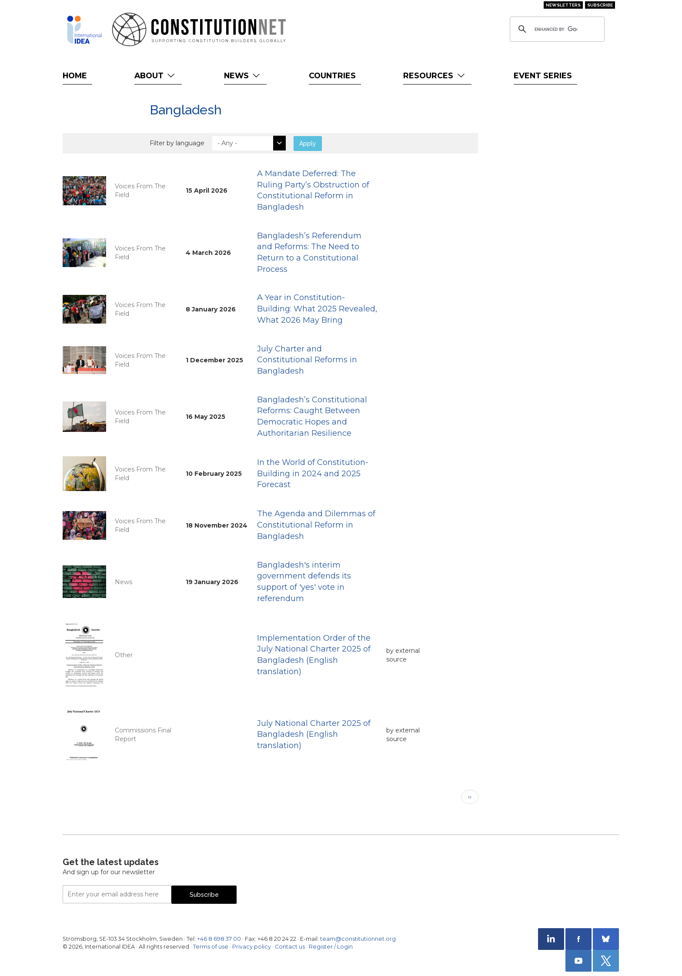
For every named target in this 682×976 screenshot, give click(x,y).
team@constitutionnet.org (358, 939)
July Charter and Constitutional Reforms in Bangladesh (307, 360)
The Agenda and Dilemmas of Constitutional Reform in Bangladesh (316, 525)
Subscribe (600, 5)
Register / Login (331, 946)
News (243, 75)
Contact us (290, 946)
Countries (332, 75)
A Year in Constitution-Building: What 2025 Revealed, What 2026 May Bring (317, 308)
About (155, 75)
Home (75, 75)
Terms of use (210, 946)
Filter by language (177, 143)
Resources (434, 75)
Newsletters (563, 5)
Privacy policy (251, 946)
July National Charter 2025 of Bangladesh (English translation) (314, 734)
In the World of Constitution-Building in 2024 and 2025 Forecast (312, 473)
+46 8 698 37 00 (219, 939)
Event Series (543, 75)
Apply (307, 143)
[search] (556, 29)
